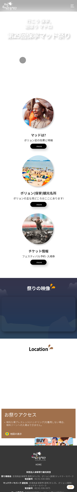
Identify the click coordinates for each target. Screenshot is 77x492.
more (39, 146)
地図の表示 (16, 433)
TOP (70, 486)
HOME (39, 464)
